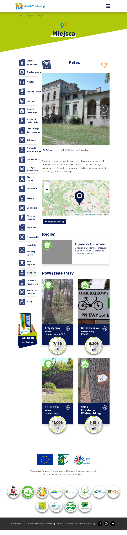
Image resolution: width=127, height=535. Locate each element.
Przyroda (28, 188)
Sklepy (26, 198)
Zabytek (40, 15)
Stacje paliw (26, 179)
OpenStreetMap (91, 214)
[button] (104, 109)
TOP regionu (27, 263)
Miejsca (29, 15)
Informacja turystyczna (28, 130)
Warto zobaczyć (28, 62)
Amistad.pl (90, 528)
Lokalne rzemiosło (28, 282)
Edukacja (28, 208)
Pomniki (27, 227)
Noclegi (27, 82)
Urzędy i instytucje (28, 120)
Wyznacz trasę (54, 221)
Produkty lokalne (28, 292)
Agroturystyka (28, 91)
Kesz (25, 302)
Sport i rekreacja (28, 111)
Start (20, 15)
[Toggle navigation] (108, 6)
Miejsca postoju (27, 217)
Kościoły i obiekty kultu (27, 250)
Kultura (27, 101)
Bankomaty (28, 159)
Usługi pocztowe (28, 169)
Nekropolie (28, 237)
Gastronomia (28, 72)
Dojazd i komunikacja (28, 150)
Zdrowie (27, 140)
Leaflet (77, 214)
